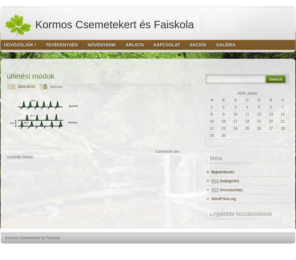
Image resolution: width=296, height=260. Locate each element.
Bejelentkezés (222, 172)
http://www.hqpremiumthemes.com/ (271, 249)
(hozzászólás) (227, 190)
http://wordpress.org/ (226, 249)
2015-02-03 (26, 87)
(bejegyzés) (225, 181)
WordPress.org (223, 199)
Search (275, 79)
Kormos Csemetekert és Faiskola (99, 24)
